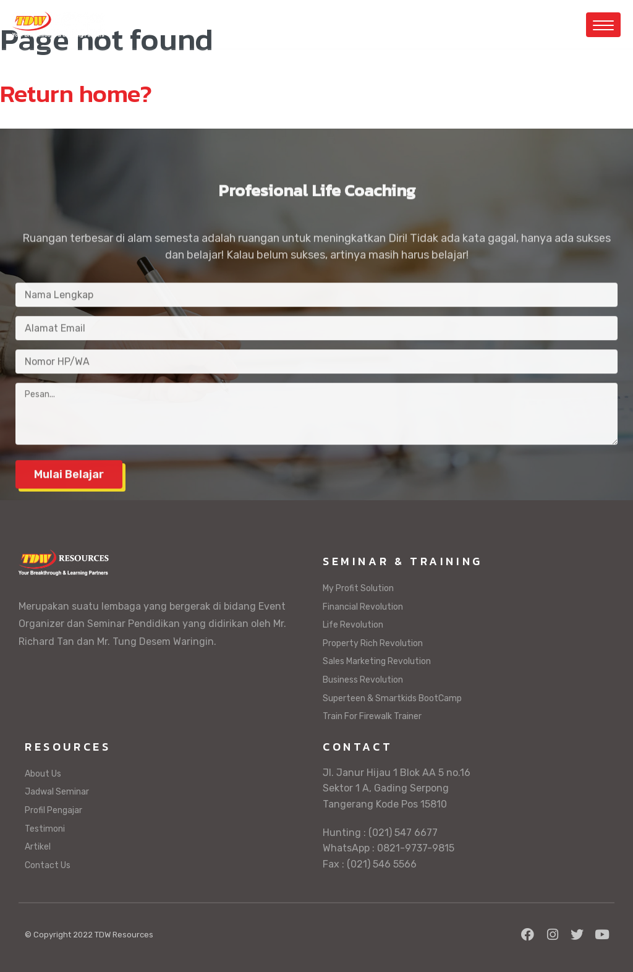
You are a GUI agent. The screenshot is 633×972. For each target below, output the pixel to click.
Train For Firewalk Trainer (372, 716)
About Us (43, 774)
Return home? (76, 93)
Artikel (38, 847)
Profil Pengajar (53, 810)
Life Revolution (353, 625)
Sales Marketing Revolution (377, 661)
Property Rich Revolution (373, 643)
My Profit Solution (358, 588)
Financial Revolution (363, 607)
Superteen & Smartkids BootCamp (392, 698)
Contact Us (47, 865)
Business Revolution (363, 680)
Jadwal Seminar (57, 792)
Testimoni (45, 829)
